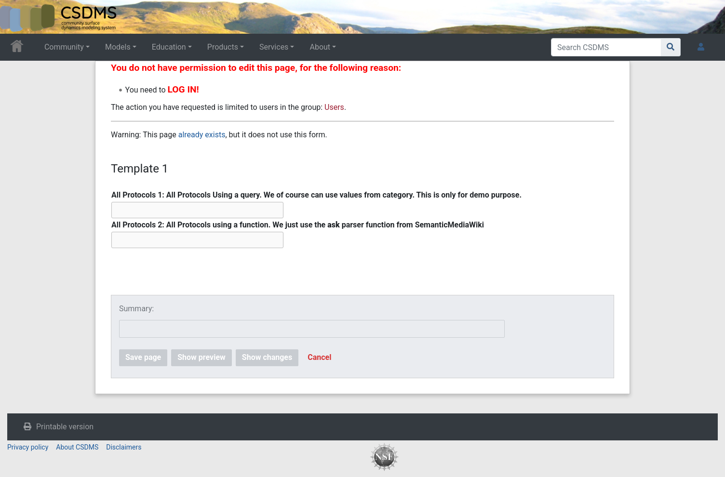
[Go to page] (671, 47)
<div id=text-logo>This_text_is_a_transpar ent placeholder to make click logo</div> (15, 16)
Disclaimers (123, 447)
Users (334, 107)
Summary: (136, 308)
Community (64, 47)
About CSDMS (77, 447)
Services (273, 47)
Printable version (65, 426)
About (319, 47)
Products (222, 47)
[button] (319, 357)
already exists (202, 134)
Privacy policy (27, 447)
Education (169, 47)
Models (118, 47)
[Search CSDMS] (606, 47)
